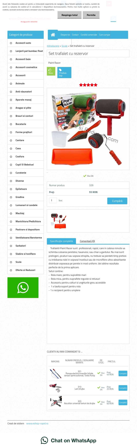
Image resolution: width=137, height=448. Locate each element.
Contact (75, 34)
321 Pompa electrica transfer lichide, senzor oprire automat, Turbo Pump (79, 373)
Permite (91, 15)
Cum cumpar (104, 34)
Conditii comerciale (89, 34)
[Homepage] (54, 35)
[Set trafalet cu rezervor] (58, 212)
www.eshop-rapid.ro (37, 423)
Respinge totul (70, 15)
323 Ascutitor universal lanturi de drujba (79, 402)
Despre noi (65, 34)
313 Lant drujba (80, 387)
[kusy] (53, 200)
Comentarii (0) (87, 241)
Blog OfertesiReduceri (61, 42)
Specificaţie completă (61, 241)
